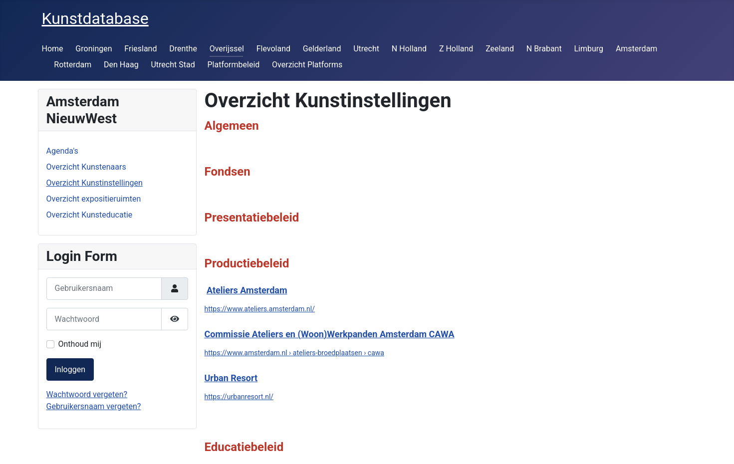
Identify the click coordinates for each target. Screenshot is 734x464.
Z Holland (456, 48)
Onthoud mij (80, 344)
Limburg (588, 48)
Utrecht (366, 48)
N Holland (409, 48)
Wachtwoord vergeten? (87, 394)
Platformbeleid (233, 64)
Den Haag (121, 64)
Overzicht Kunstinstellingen (94, 183)
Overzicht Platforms (307, 64)
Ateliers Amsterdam (247, 290)
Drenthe (183, 48)
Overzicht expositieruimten (93, 199)
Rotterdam (72, 64)
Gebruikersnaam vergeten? (93, 406)
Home (52, 48)
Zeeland (500, 48)
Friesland (140, 48)
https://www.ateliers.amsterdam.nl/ (260, 309)
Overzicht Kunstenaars (86, 167)
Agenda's (62, 151)
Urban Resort (231, 378)
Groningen (93, 48)
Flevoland (273, 48)
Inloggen (70, 369)
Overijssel (227, 48)
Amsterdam (636, 48)
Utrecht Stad (173, 64)
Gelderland (322, 48)
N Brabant (544, 48)
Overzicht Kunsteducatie (89, 215)
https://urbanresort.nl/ (239, 397)
